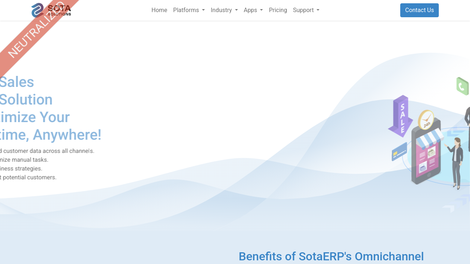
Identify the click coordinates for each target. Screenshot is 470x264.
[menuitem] (159, 10)
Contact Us (419, 10)
